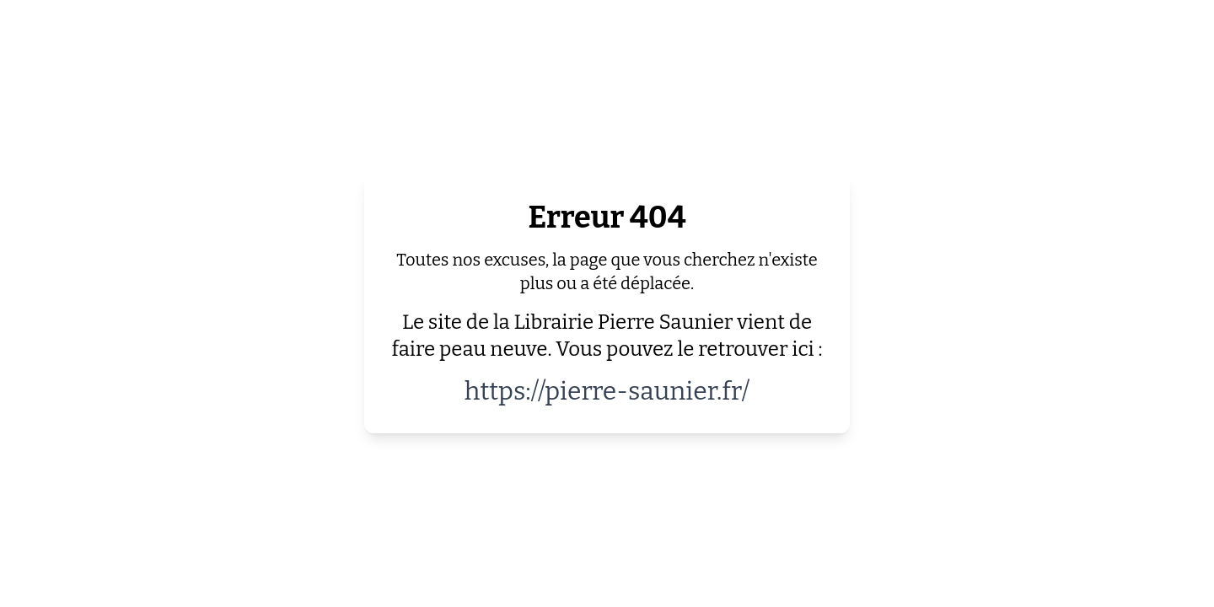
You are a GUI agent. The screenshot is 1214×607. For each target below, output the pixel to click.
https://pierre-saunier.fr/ (607, 391)
